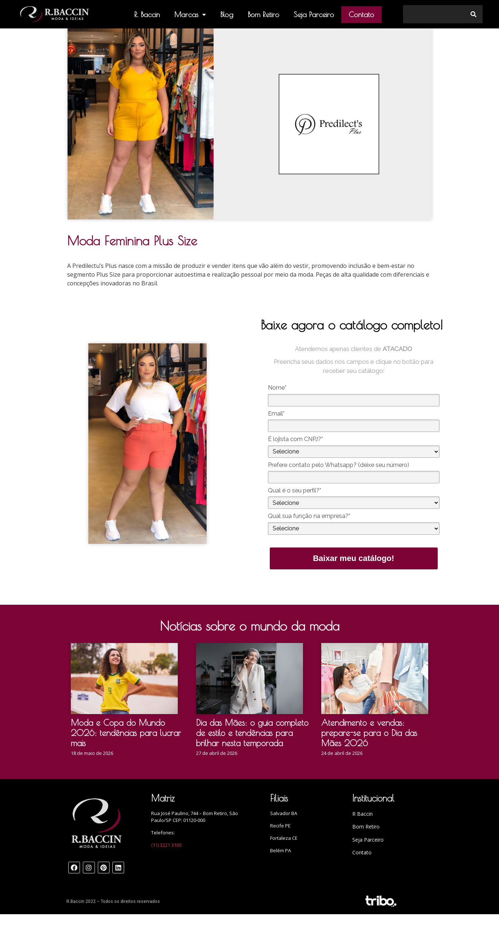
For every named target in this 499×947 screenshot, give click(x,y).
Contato (361, 14)
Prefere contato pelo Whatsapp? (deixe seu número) (338, 464)
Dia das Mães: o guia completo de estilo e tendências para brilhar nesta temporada (252, 733)
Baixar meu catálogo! (353, 558)
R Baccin (362, 813)
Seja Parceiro (314, 14)
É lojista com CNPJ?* (295, 439)
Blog (226, 14)
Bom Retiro (263, 14)
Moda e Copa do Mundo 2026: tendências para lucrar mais (126, 733)
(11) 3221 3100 (166, 845)
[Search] (473, 14)
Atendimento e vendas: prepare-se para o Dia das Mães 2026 (369, 733)
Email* (276, 413)
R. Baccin (147, 14)
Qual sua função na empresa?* (309, 516)
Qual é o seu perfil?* (294, 490)
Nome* (277, 387)
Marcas (190, 14)
